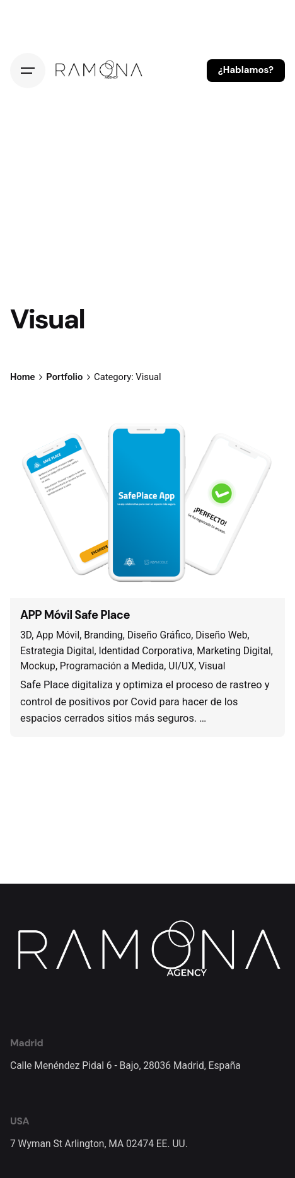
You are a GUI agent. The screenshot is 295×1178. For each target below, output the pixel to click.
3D (26, 635)
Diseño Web (221, 635)
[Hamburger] (27, 70)
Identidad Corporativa (146, 651)
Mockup (37, 666)
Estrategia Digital (57, 651)
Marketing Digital (233, 651)
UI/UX (181, 666)
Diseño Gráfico (159, 635)
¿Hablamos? (246, 70)
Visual (212, 666)
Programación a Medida (112, 666)
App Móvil (57, 635)
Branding (103, 635)
